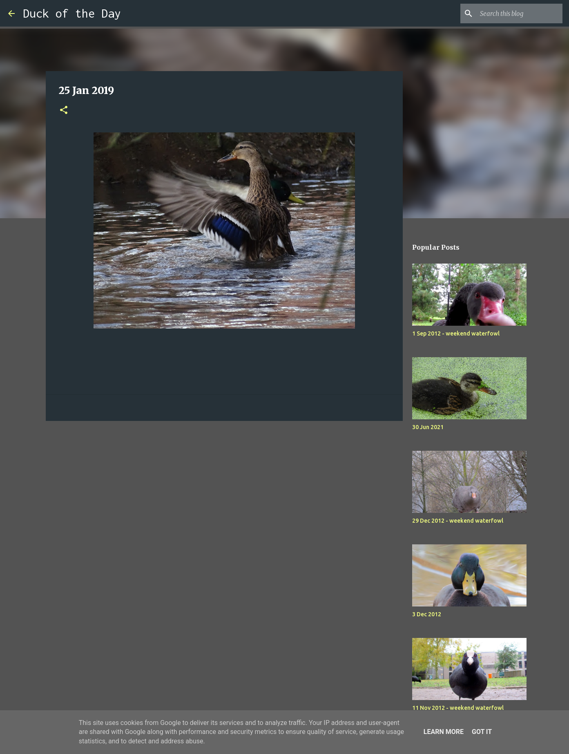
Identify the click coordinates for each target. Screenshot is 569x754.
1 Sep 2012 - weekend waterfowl (456, 333)
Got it (482, 732)
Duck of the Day (72, 13)
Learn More (444, 732)
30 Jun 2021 (428, 427)
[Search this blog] (519, 13)
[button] (64, 110)
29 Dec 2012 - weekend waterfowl (457, 520)
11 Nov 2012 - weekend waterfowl (458, 708)
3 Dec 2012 (426, 614)
